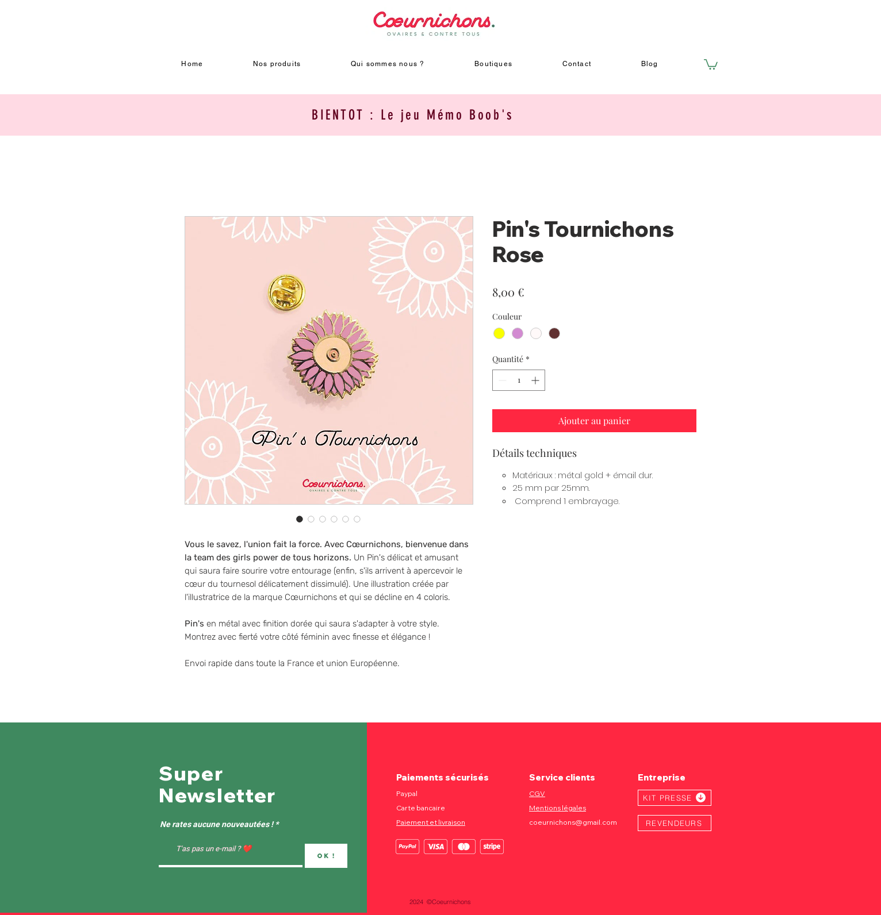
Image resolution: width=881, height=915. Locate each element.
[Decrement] (501, 380)
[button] (711, 64)
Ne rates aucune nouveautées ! (216, 825)
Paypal (406, 793)
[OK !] (326, 856)
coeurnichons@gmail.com (573, 822)
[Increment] (536, 380)
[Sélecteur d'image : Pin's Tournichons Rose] (299, 519)
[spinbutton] (518, 380)
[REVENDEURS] (674, 823)
